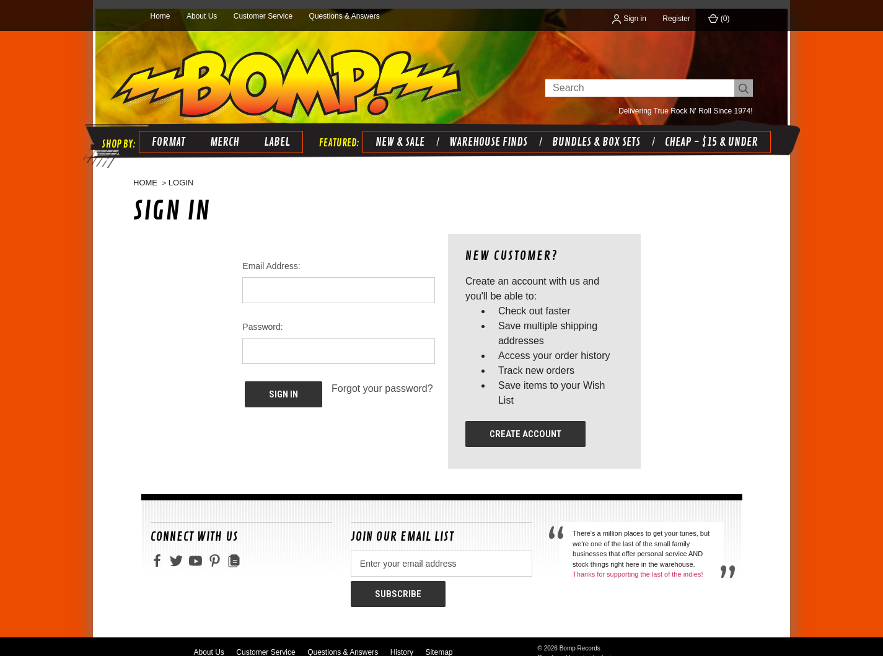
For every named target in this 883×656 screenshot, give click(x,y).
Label (274, 133)
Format (166, 133)
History (401, 640)
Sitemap (438, 640)
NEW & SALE (397, 133)
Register (676, 18)
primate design (597, 645)
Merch (222, 133)
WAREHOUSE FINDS (486, 133)
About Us (202, 16)
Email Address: (271, 258)
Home (160, 16)
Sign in (629, 18)
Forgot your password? (382, 380)
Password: (262, 319)
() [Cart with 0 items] (718, 19)
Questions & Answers (344, 16)
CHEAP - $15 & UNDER (708, 133)
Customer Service (263, 16)
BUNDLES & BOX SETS (594, 133)
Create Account (525, 426)
